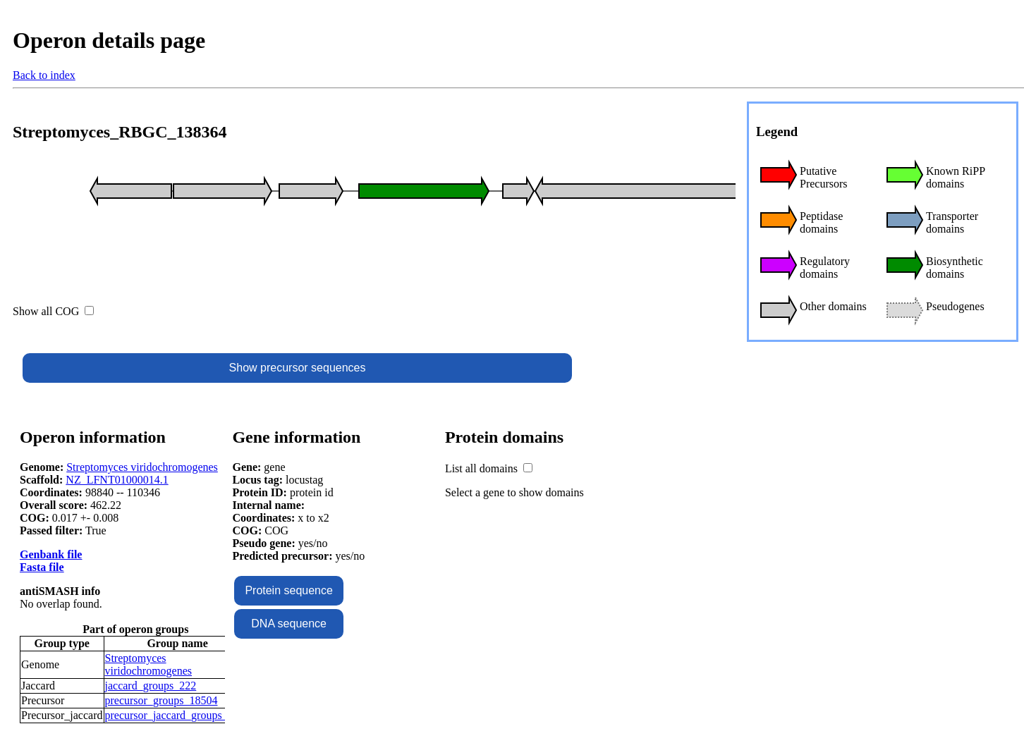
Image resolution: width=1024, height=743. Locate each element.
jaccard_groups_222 (151, 686)
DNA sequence (289, 624)
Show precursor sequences (297, 368)
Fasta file (42, 567)
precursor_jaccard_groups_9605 (177, 715)
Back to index (44, 75)
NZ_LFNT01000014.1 (117, 480)
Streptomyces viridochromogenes (142, 467)
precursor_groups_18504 (161, 700)
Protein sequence (289, 590)
